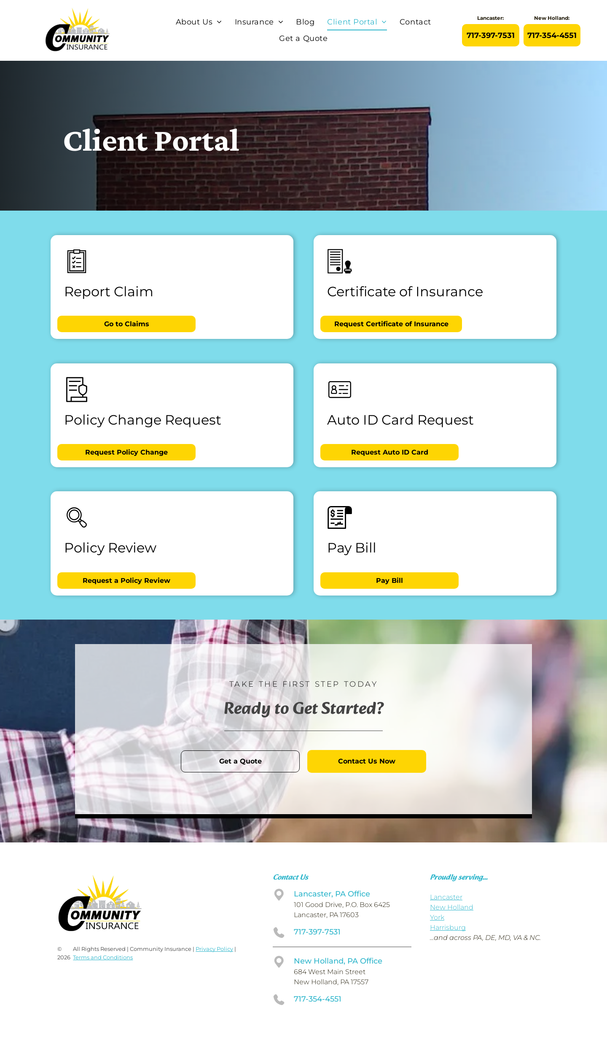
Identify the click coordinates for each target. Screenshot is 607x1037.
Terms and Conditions (103, 957)
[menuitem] (198, 22)
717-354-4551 (317, 999)
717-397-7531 (317, 932)
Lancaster (446, 897)
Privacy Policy (214, 948)
